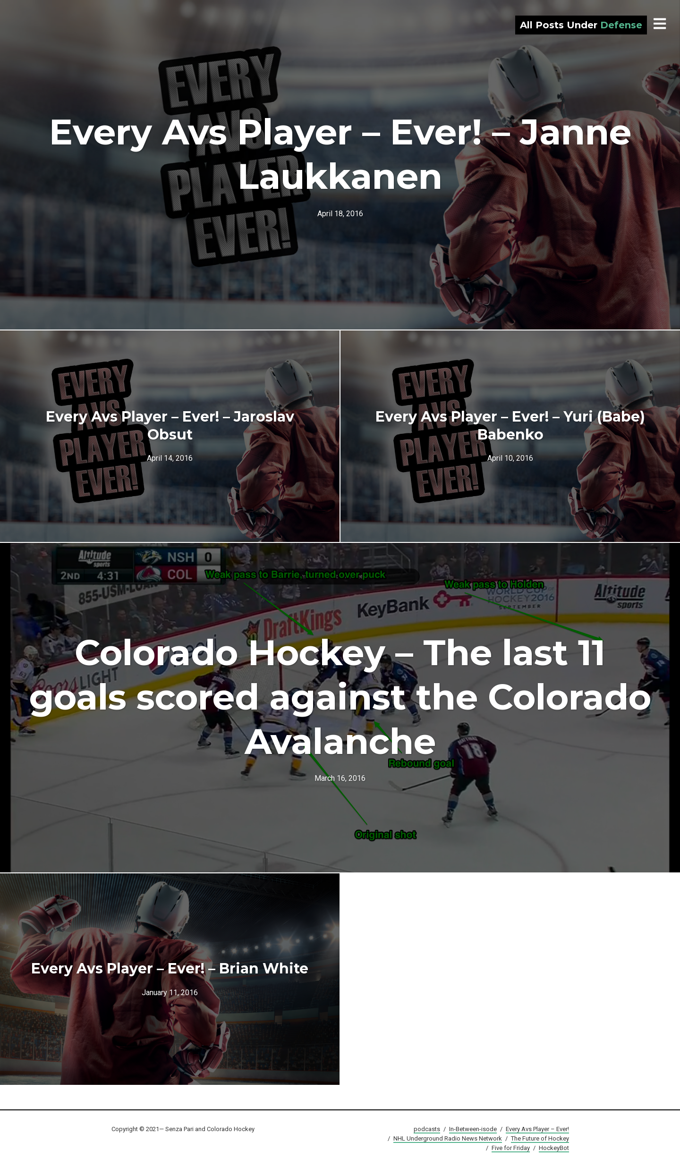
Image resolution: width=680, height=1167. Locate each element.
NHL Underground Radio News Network (447, 1138)
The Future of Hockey (540, 1138)
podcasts (427, 1129)
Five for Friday (511, 1147)
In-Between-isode (473, 1129)
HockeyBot (554, 1147)
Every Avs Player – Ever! (537, 1129)
